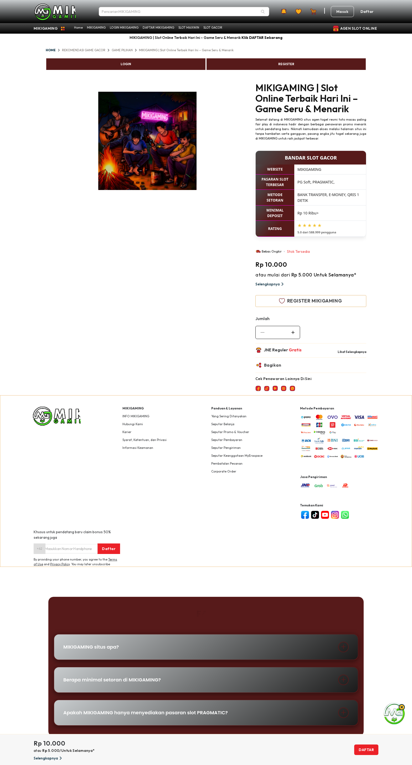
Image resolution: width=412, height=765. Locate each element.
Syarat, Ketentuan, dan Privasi (144, 440)
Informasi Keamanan (137, 448)
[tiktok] (315, 515)
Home (78, 27)
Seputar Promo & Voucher (230, 432)
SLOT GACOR (212, 27)
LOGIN (126, 64)
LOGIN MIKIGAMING (124, 27)
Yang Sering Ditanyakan (228, 416)
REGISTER (286, 64)
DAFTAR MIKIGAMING (158, 27)
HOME (51, 50)
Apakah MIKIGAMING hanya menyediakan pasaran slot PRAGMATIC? (145, 712)
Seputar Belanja (222, 424)
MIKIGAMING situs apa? (91, 647)
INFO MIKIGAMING (135, 416)
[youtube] (325, 515)
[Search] (263, 11)
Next (200, 141)
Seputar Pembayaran (226, 440)
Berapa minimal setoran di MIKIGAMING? (112, 679)
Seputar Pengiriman (226, 448)
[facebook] (305, 515)
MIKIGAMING (96, 27)
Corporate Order (223, 471)
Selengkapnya (270, 284)
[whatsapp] (345, 515)
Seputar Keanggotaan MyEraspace (236, 456)
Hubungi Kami (132, 424)
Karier (126, 432)
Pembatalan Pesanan (227, 463)
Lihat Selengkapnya (352, 352)
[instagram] (335, 515)
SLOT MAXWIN (188, 27)
